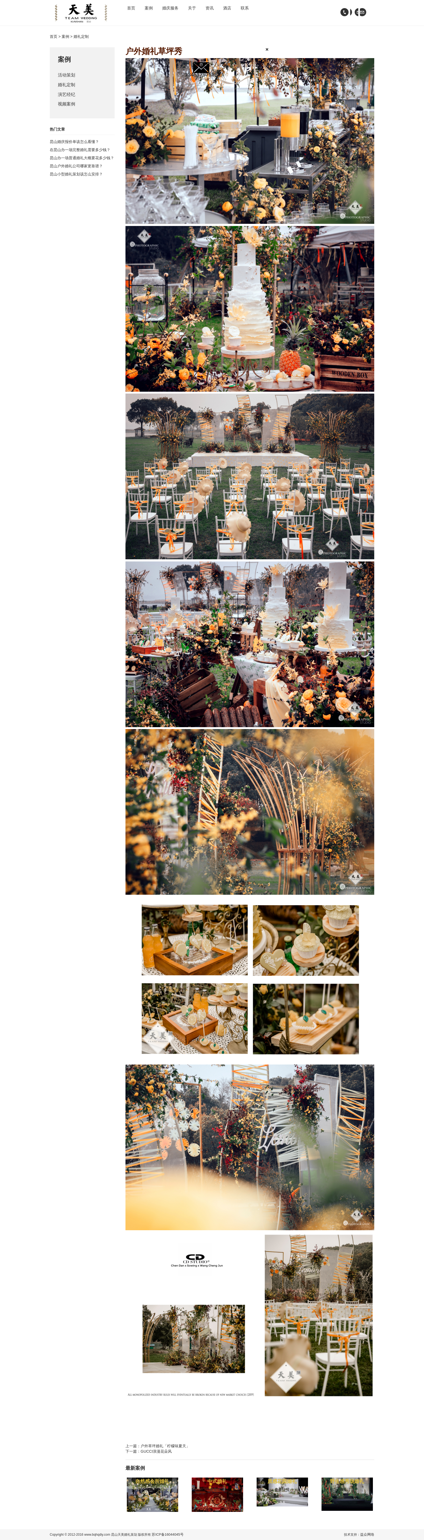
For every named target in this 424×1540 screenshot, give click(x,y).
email (353, 12)
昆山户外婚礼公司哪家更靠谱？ (76, 170)
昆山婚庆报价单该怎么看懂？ (74, 146)
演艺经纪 (67, 97)
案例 (159, 12)
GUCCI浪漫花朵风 (156, 1451)
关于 (218, 12)
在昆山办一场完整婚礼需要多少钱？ (80, 154)
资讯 (243, 12)
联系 (292, 12)
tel (342, 12)
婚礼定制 (67, 86)
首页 (134, 12)
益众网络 (367, 1534)
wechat (363, 12)
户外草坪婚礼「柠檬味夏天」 (165, 1446)
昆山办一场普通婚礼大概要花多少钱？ (82, 162)
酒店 (267, 12)
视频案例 (67, 108)
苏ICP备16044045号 (166, 1534)
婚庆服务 (188, 12)
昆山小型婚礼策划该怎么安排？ (76, 179)
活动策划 (67, 75)
